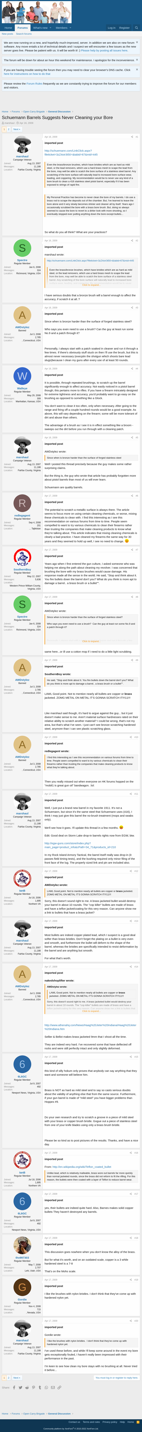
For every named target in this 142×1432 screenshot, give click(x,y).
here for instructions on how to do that (27, 73)
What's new (40, 27)
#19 (136, 1280)
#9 (137, 660)
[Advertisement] (69, 101)
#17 (136, 1194)
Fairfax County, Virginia (29, 169)
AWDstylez (22, 327)
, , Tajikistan (35, 528)
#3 (137, 307)
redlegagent (22, 515)
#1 (137, 137)
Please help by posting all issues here (104, 50)
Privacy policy (110, 1422)
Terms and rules (91, 1422)
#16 (136, 1153)
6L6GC (22, 1076)
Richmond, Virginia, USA (28, 273)
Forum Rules (35, 83)
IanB (22, 890)
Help (122, 1422)
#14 (136, 966)
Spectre (22, 260)
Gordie (22, 1299)
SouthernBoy (22, 569)
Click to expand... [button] (91, 285)
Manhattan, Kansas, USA (28, 401)
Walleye (22, 388)
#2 (137, 240)
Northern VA (35, 904)
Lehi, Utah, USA (33, 1270)
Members (61, 27)
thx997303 (22, 1257)
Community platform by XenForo (71, 1429)
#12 (136, 871)
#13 (136, 921)
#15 (136, 1057)
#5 (137, 437)
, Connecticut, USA (31, 340)
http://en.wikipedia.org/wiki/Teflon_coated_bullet (82, 1166)
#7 (137, 550)
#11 (136, 794)
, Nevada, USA (33, 1312)
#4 (137, 368)
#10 (136, 737)
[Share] (132, 137)
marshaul (9, 123)
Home (8, 27)
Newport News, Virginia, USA (26, 1093)
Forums (23, 27)
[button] (50, 27)
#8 (137, 597)
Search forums (24, 33)
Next (15, 129)
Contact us (74, 1422)
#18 (136, 1238)
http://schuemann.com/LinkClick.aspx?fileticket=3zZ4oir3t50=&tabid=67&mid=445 (90, 260)
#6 (137, 496)
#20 (136, 1321)
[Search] (136, 27)
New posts (7, 33)
